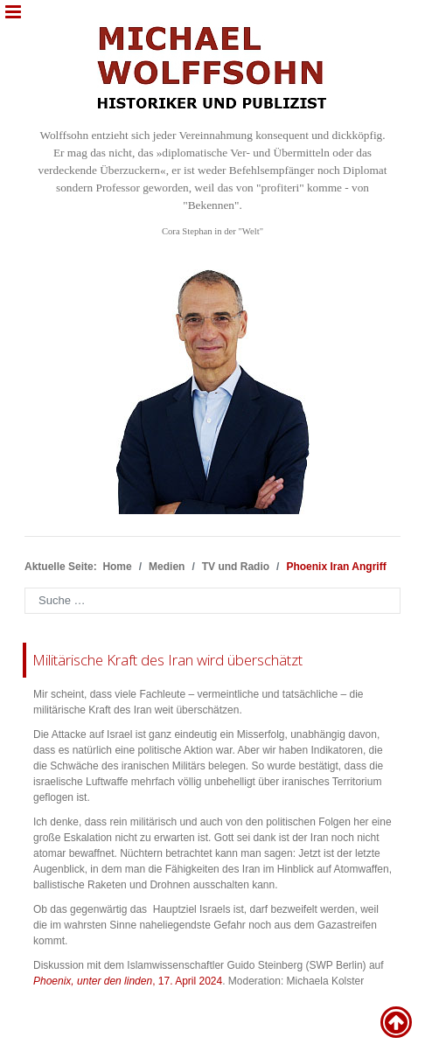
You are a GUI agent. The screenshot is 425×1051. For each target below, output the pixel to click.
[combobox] (212, 601)
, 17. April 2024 (127, 981)
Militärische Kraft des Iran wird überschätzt (167, 660)
